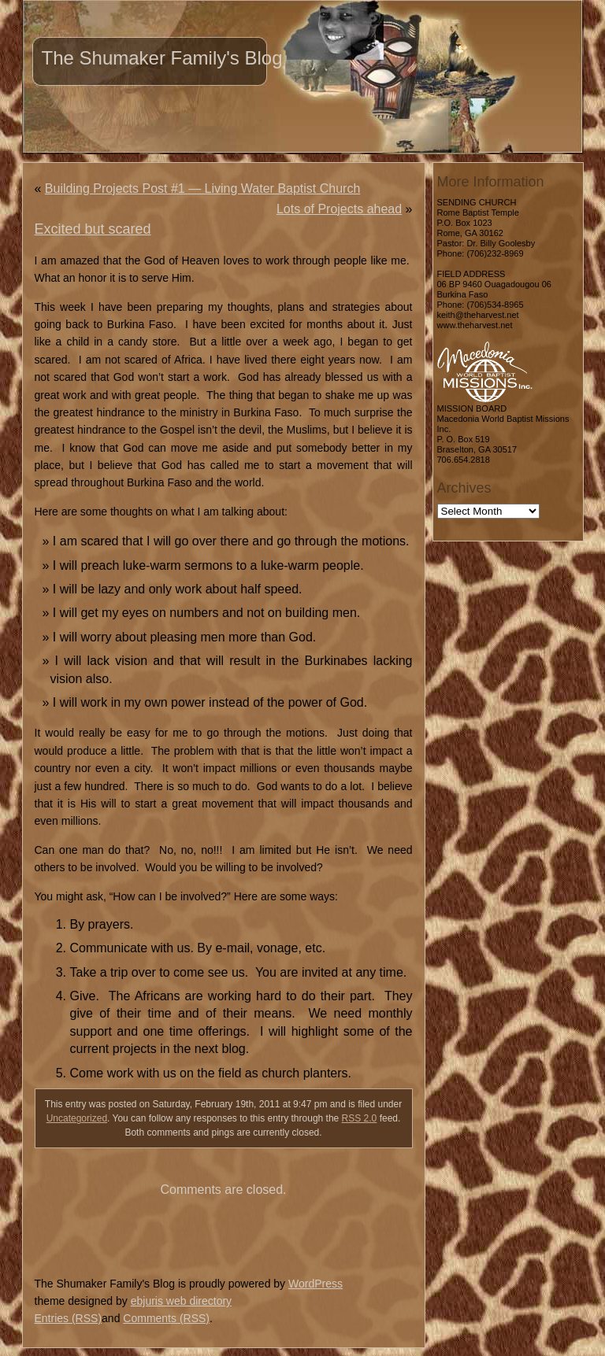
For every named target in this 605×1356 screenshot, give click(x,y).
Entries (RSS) (68, 1318)
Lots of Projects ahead (339, 209)
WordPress (315, 1283)
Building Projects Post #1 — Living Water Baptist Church (202, 188)
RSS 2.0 (359, 1118)
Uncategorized (76, 1118)
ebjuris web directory (181, 1301)
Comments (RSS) (166, 1318)
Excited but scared (93, 229)
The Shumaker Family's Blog (162, 57)
